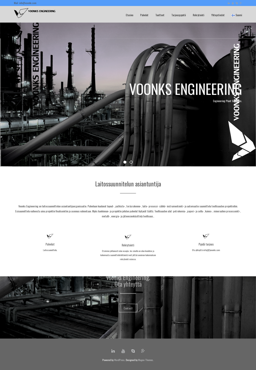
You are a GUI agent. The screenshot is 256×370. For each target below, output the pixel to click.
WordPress (119, 360)
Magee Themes (145, 360)
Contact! (128, 294)
